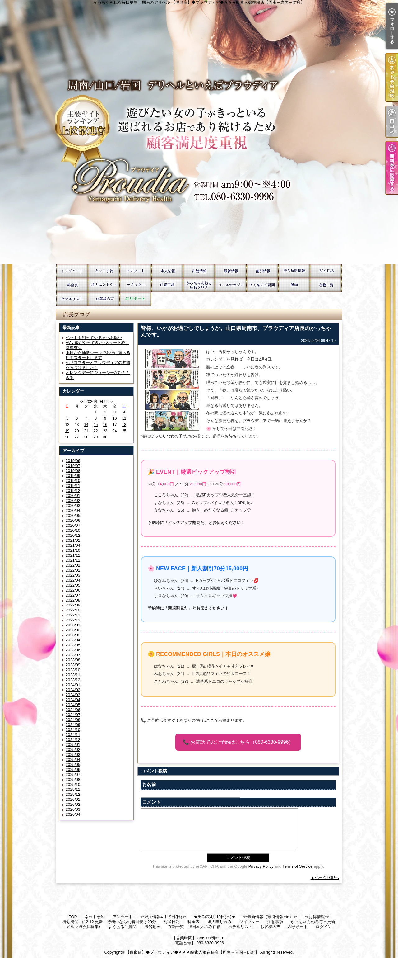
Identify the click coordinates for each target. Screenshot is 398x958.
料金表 (72, 285)
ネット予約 (104, 271)
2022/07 (73, 595)
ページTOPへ (327, 877)
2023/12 (73, 679)
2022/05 (73, 585)
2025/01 (73, 744)
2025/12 (73, 794)
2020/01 (73, 495)
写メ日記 (326, 271)
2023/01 (73, 625)
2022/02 (73, 570)
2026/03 (73, 809)
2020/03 (73, 505)
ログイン (324, 926)
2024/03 (73, 694)
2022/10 (73, 610)
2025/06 (73, 769)
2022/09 (73, 605)
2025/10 (73, 784)
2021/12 (73, 560)
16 (105, 424)
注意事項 (167, 285)
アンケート (135, 271)
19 (67, 431)
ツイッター (135, 285)
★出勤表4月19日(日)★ (199, 271)
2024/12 (73, 739)
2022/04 (73, 580)
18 (124, 424)
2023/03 (73, 635)
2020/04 (73, 510)
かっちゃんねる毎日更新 (199, 285)
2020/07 (73, 525)
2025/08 (73, 779)
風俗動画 (294, 285)
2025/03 (73, 754)
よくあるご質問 (262, 285)
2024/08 (73, 719)
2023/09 (73, 665)
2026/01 (73, 799)
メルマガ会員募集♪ (231, 285)
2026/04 (73, 814)
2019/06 (73, 460)
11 (124, 418)
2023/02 (73, 630)
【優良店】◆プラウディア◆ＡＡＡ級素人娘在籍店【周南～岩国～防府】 (192, 952)
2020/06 (73, 520)
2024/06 (73, 709)
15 (96, 424)
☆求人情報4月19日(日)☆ (167, 271)
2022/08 (73, 600)
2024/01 (73, 684)
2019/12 (73, 490)
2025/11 (73, 789)
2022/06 (73, 590)
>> (110, 401)
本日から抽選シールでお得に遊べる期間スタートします (98, 355)
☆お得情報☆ (262, 271)
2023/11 (73, 674)
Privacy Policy (261, 866)
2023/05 (73, 645)
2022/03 (73, 575)
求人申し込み (104, 285)
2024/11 (73, 734)
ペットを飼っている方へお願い (94, 337)
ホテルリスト (72, 299)
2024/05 (73, 704)
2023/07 (73, 655)
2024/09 (73, 724)
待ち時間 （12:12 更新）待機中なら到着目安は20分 (294, 271)
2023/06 (73, 650)
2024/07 (73, 714)
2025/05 (73, 764)
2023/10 (73, 670)
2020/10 (73, 530)
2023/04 (73, 640)
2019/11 (73, 485)
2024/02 (73, 689)
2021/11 (73, 555)
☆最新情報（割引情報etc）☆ (231, 271)
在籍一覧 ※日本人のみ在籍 (326, 285)
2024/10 (73, 729)
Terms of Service (297, 866)
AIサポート (135, 299)
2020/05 (73, 515)
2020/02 (73, 500)
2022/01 (73, 565)
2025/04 (73, 759)
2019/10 (73, 480)
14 (86, 424)
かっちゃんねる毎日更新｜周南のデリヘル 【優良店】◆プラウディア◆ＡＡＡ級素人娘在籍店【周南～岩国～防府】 (199, 132)
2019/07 (73, 465)
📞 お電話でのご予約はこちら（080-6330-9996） (238, 742)
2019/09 (73, 475)
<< (82, 401)
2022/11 (73, 615)
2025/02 (73, 749)
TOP (72, 271)
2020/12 (73, 535)
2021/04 (73, 545)
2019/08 (73, 470)
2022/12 (73, 620)
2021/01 (73, 540)
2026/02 (73, 804)
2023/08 (73, 660)
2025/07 (73, 774)
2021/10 (73, 550)
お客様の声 (104, 299)
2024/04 (73, 699)
